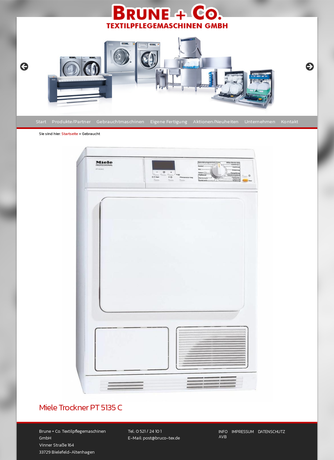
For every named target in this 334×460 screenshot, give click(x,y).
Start (41, 121)
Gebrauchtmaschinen (120, 121)
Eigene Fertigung (169, 121)
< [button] (24, 67)
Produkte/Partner (71, 121)
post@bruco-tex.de (161, 438)
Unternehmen (260, 121)
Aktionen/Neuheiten (215, 121)
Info (223, 432)
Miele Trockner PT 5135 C (80, 407)
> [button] (309, 67)
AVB (223, 437)
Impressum (243, 432)
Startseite (70, 134)
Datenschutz (271, 432)
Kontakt (289, 121)
